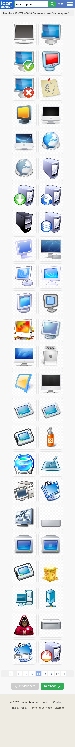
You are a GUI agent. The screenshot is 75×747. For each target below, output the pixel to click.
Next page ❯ (52, 686)
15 (44, 673)
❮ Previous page (25, 686)
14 (38, 673)
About (46, 702)
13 (32, 673)
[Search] (52, 4)
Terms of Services (41, 707)
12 (25, 673)
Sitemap (60, 707)
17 (57, 673)
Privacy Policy (18, 707)
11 (19, 673)
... (15, 674)
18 (63, 673)
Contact (58, 702)
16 (51, 673)
